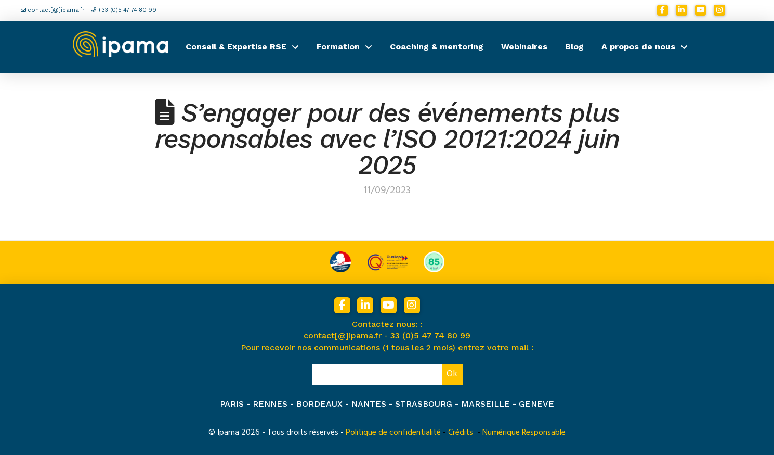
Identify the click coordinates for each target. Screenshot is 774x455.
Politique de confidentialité (393, 432)
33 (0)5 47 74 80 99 (430, 335)
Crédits (460, 432)
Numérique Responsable (524, 432)
